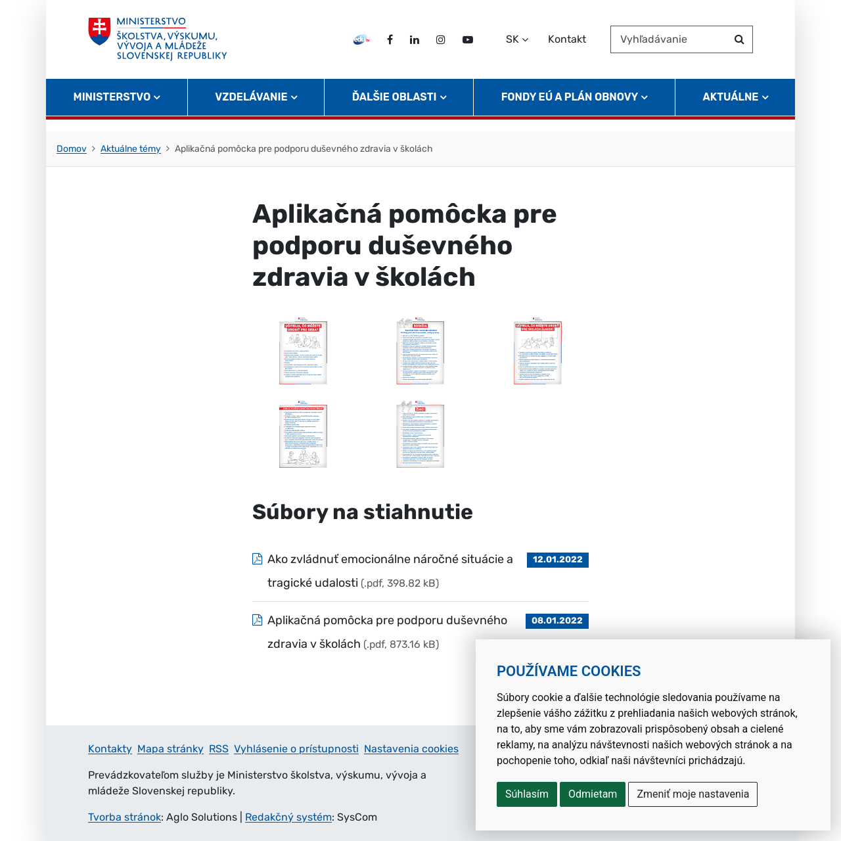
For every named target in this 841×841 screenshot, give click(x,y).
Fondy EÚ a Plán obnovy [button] (570, 108)
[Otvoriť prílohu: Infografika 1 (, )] (303, 349)
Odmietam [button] (592, 794)
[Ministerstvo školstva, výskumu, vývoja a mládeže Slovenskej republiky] (163, 45)
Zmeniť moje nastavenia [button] (693, 794)
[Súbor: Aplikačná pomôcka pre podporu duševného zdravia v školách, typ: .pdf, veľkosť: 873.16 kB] (420, 632)
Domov (72, 148)
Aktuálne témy (131, 148)
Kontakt (567, 45)
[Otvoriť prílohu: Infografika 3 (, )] (538, 349)
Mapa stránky (170, 748)
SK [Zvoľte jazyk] (512, 45)
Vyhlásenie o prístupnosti (296, 748)
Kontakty (110, 748)
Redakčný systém (288, 817)
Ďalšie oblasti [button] (394, 108)
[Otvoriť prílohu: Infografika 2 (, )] (421, 349)
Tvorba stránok (124, 817)
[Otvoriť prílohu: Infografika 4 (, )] (303, 433)
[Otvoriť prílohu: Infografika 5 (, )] (421, 433)
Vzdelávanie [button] (251, 108)
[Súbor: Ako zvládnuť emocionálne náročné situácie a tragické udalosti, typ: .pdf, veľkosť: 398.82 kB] (420, 571)
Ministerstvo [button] (112, 108)
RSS (219, 748)
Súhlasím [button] (527, 794)
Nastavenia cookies (411, 748)
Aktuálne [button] (731, 108)
